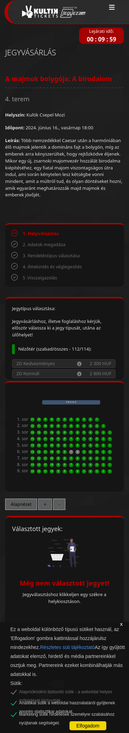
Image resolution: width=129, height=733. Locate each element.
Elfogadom (87, 726)
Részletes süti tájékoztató (67, 647)
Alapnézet (21, 504)
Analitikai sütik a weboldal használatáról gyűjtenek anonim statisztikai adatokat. (67, 703)
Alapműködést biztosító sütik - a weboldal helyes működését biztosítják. (65, 692)
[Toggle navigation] (112, 7)
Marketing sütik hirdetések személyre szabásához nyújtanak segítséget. (67, 715)
